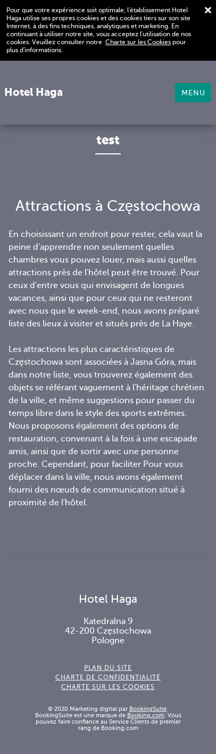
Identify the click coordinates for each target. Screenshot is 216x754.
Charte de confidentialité (108, 677)
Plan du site (108, 667)
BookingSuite (148, 709)
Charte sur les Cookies (138, 42)
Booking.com (145, 715)
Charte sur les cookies (108, 687)
